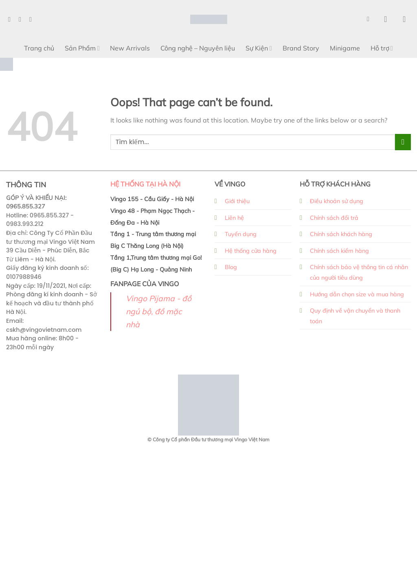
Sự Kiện (259, 48)
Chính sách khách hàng (341, 234)
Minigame (345, 48)
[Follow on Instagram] (22, 19)
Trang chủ (39, 48)
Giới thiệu (237, 201)
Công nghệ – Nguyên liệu (197, 48)
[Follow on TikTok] (32, 19)
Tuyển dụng (241, 234)
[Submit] (403, 142)
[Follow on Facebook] (11, 19)
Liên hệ (234, 217)
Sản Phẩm (82, 48)
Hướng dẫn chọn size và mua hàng (357, 294)
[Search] (370, 19)
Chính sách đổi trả (334, 217)
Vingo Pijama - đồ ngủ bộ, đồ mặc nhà (158, 311)
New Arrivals (130, 48)
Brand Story (301, 48)
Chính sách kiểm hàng (339, 250)
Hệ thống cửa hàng (251, 250)
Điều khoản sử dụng (336, 201)
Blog (231, 267)
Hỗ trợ (382, 48)
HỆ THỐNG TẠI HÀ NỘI (145, 184)
